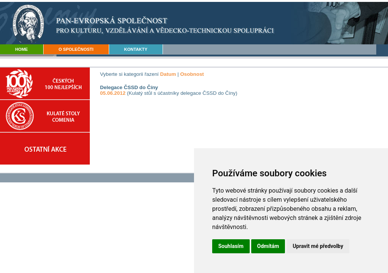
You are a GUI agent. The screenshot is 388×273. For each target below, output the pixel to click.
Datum (168, 74)
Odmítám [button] (268, 246)
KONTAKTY (135, 49)
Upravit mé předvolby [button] (318, 246)
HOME (21, 49)
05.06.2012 (112, 93)
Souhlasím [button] (231, 246)
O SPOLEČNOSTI (76, 49)
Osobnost (192, 74)
